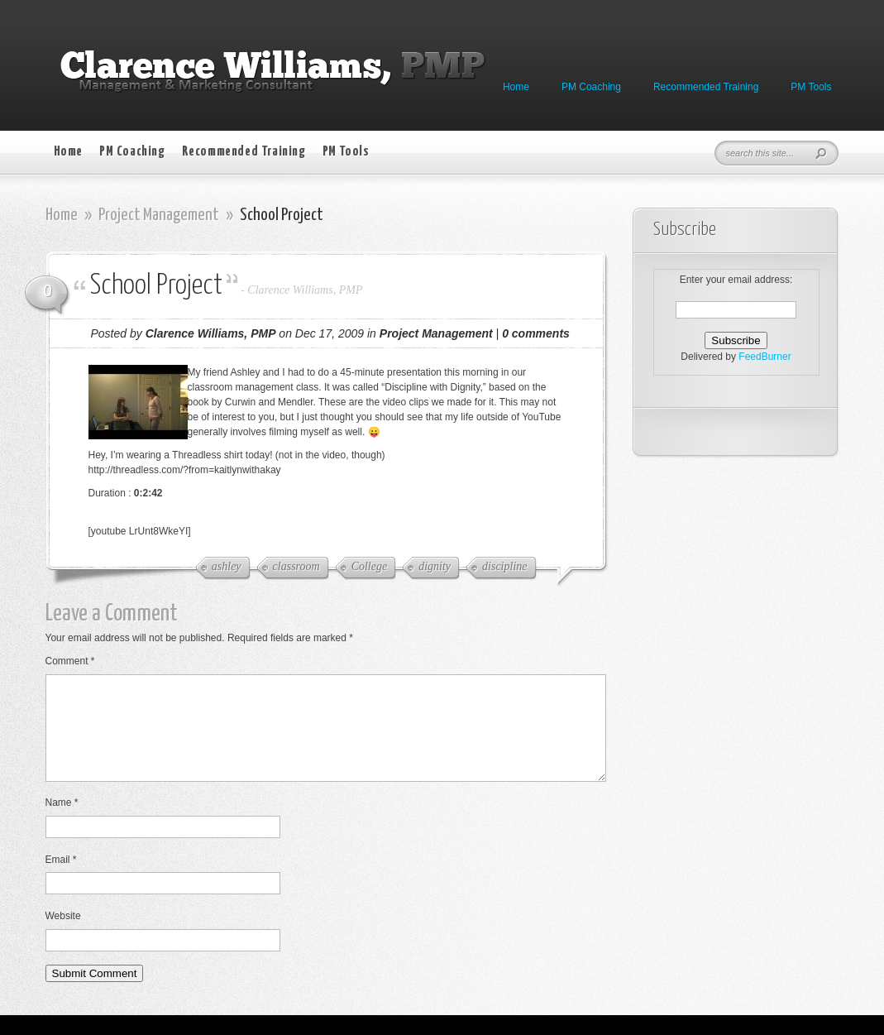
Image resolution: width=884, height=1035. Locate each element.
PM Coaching (591, 87)
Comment (70, 661)
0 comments (536, 333)
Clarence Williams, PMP (304, 290)
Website (63, 936)
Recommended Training (705, 87)
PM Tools (811, 87)
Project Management (158, 215)
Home (516, 87)
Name (62, 822)
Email (61, 879)
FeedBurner (764, 356)
